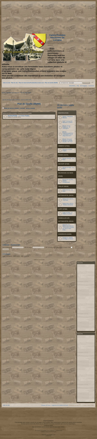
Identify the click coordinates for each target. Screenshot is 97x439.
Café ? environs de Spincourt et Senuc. (67, 122)
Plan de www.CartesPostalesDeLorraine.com (31, 82)
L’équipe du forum (45, 405)
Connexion (91, 85)
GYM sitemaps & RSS (39, 259)
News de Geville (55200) (10, 108)
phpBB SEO (48, 435)
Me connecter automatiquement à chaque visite (59, 247)
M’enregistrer (83, 85)
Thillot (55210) (63, 186)
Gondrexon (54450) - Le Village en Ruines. (68, 238)
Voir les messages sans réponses (10, 92)
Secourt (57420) (63, 164)
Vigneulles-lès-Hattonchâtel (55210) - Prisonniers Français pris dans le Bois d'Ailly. (68, 227)
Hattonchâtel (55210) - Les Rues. (68, 199)
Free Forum (53, 431)
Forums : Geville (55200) (27, 108)
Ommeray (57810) (64, 146)
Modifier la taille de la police (92, 82)
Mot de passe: (28, 247)
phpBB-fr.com (52, 434)
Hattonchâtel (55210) (65, 195)
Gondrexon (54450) (64, 234)
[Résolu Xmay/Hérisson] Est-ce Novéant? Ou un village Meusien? (67, 133)
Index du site (6, 82)
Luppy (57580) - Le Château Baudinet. (67, 213)
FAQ (78, 85)
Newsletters (72, 85)
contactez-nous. (48, 425)
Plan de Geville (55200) (51, 82)
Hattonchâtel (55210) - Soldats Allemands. (68, 204)
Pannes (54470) (63, 155)
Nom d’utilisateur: (6, 247)
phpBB (43, 430)
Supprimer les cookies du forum (60, 405)
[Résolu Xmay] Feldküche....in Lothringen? (66, 127)
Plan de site (14, 82)
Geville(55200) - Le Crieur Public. (19, 116)
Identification (63, 113)
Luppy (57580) (62, 209)
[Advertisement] (77, 17)
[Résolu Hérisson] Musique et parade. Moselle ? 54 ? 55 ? (67, 140)
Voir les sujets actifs (25, 92)
